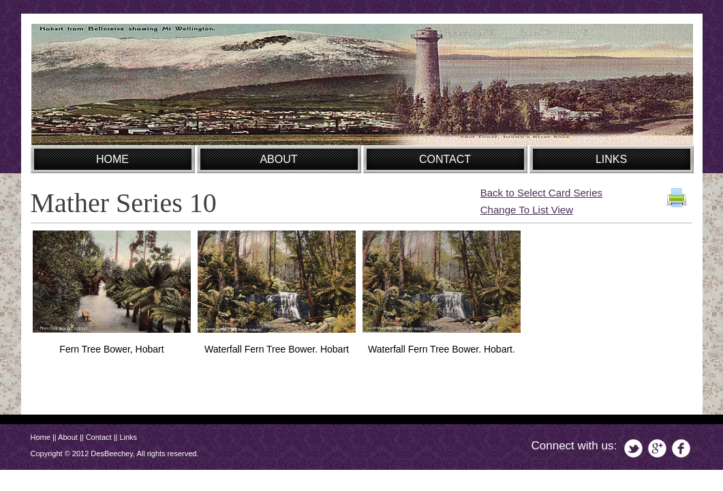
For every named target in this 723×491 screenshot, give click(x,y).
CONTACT (445, 159)
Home (40, 437)
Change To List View (526, 209)
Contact (99, 437)
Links (128, 437)
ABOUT (278, 159)
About (68, 437)
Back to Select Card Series (541, 192)
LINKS (611, 159)
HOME (112, 159)
